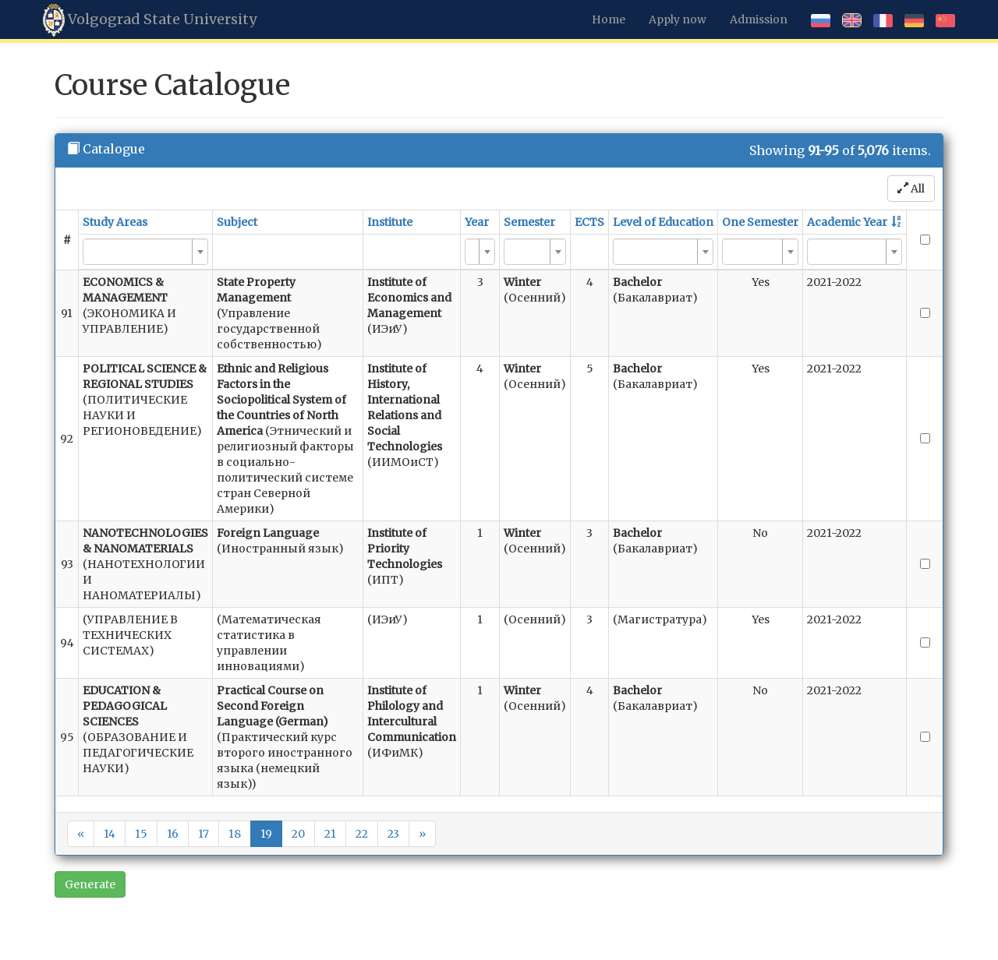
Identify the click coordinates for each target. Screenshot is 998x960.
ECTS (589, 222)
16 (173, 834)
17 (203, 834)
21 (330, 834)
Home (608, 19)
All (911, 189)
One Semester (760, 222)
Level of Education (663, 222)
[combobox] (145, 251)
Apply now (677, 19)
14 (109, 834)
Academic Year (847, 222)
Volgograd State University (150, 20)
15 (141, 834)
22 (362, 834)
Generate (90, 884)
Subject (237, 222)
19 (266, 834)
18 (234, 834)
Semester (529, 222)
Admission (758, 19)
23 (393, 834)
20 (298, 834)
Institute (389, 222)
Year (477, 222)
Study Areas (115, 222)
